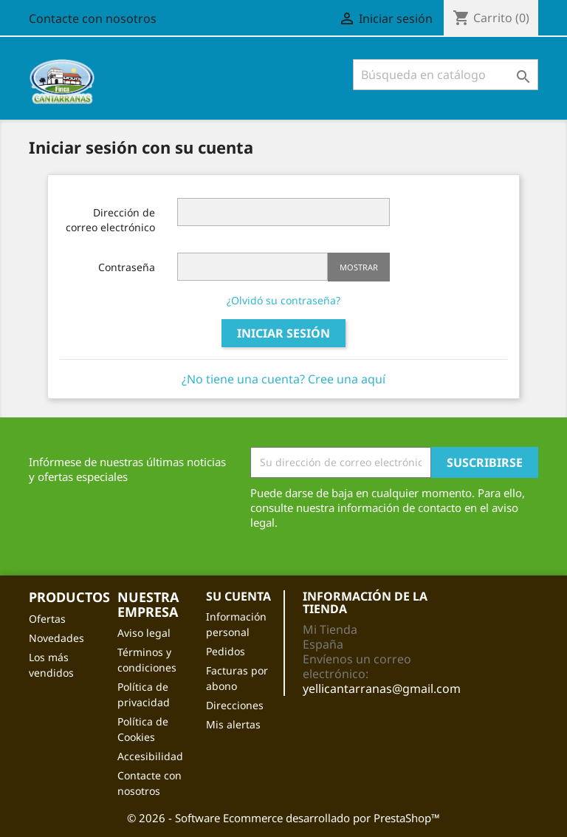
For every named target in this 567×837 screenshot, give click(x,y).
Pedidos (225, 651)
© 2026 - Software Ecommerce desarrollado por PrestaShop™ (283, 817)
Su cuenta (238, 596)
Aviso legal (144, 633)
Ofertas (47, 619)
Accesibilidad (150, 756)
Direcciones (235, 705)
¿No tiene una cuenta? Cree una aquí (283, 379)
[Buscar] (445, 74)
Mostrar (359, 267)
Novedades (56, 638)
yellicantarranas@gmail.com (382, 688)
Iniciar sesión (283, 333)
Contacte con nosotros (93, 18)
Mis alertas (233, 724)
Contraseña (126, 267)
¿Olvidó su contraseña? (283, 300)
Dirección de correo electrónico (110, 219)
